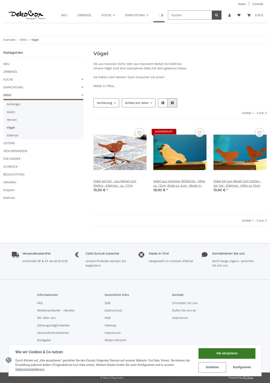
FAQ (40, 303)
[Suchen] (190, 15)
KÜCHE (8, 79)
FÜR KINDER (11, 159)
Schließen (212, 367)
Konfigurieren (242, 367)
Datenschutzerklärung (29, 369)
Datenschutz (113, 310)
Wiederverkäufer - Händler (56, 310)
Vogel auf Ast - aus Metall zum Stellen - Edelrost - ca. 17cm (114, 183)
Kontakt (257, 4)
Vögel (11, 127)
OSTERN (9, 143)
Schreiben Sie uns (185, 303)
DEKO (7, 95)
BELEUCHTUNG (13, 174)
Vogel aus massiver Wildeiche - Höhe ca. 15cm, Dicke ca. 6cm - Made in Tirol (179, 183)
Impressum (113, 333)
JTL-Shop (248, 377)
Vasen (11, 112)
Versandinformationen (53, 333)
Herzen (12, 120)
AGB (108, 318)
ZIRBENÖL (10, 72)
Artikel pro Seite (136, 103)
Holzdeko (9, 182)
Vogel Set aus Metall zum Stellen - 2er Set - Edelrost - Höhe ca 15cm (237, 183)
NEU (6, 64)
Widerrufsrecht (115, 340)
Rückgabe (44, 340)
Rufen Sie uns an (184, 310)
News (242, 4)
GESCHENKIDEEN (15, 151)
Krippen (9, 190)
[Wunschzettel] (239, 15)
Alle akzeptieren (227, 353)
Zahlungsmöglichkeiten (53, 325)
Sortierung (104, 103)
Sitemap (110, 325)
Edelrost (12, 135)
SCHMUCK (10, 167)
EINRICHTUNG (13, 87)
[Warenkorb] (255, 15)
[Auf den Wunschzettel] (139, 132)
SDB (107, 303)
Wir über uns (46, 318)
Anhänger (14, 104)
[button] (229, 15)
